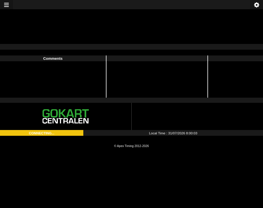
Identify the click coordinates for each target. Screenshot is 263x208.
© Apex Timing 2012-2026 (131, 146)
